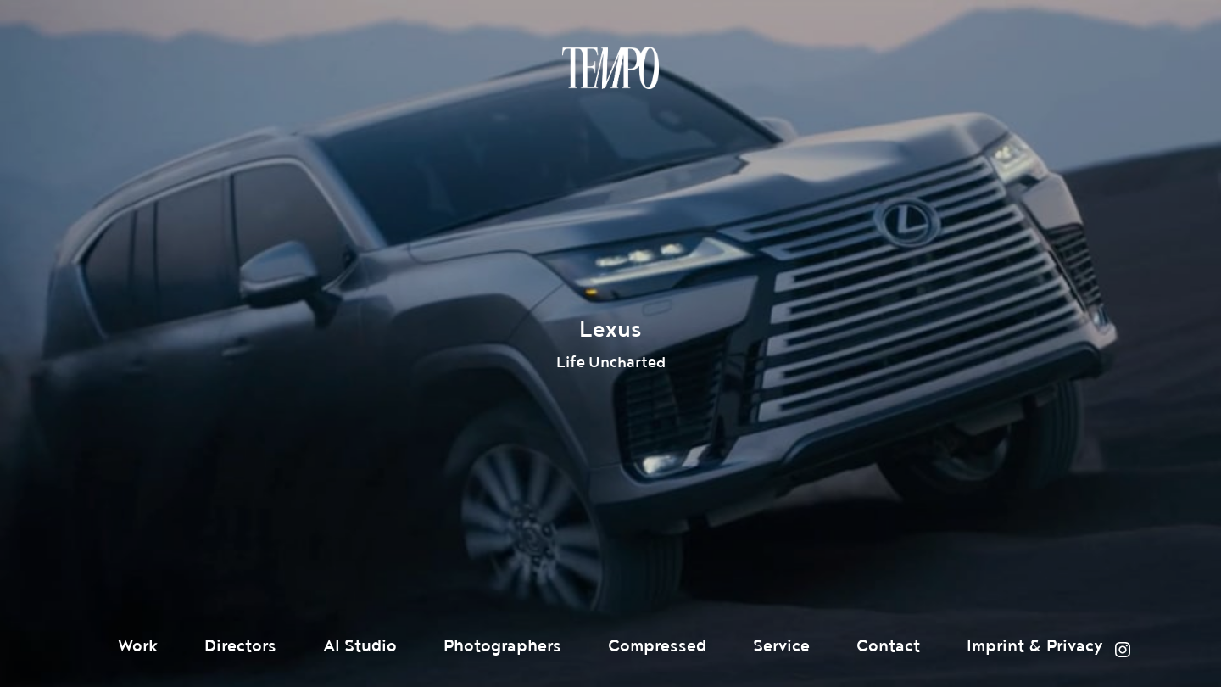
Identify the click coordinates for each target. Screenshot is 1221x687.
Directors (240, 646)
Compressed (657, 646)
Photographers (502, 646)
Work (138, 646)
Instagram (1122, 649)
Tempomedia (610, 68)
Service (781, 646)
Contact (888, 646)
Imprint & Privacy (1035, 646)
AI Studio (360, 646)
